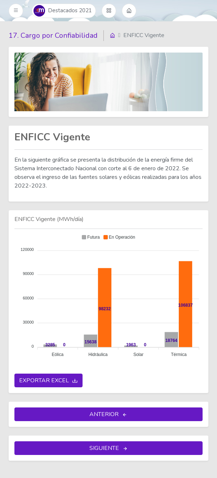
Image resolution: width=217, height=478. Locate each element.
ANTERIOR (108, 414)
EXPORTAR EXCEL (48, 380)
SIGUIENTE (108, 448)
